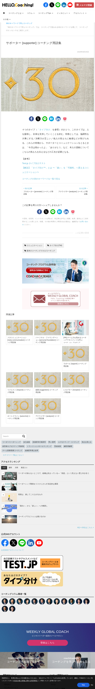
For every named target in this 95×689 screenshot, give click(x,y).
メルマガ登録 (84, 5)
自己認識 (26, 442)
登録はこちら (47, 642)
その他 (6, 19)
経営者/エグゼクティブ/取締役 (13, 446)
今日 (4, 468)
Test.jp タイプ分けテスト (34, 163)
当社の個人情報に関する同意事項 (26, 681)
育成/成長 (57, 446)
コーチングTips (45, 13)
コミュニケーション (33, 245)
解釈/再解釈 (68, 446)
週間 (10, 468)
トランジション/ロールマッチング (39, 446)
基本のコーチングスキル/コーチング (39, 251)
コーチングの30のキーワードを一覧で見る (41, 179)
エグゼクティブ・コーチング (68, 442)
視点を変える (86, 442)
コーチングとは (16, 13)
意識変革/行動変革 (39, 442)
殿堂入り (24, 468)
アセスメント (79, 13)
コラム (31, 13)
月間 (16, 468)
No (92, 685)
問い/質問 (51, 442)
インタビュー (63, 13)
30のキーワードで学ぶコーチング (19, 23)
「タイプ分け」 (44, 129)
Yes (83, 685)
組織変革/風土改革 (31, 450)
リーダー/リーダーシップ (11, 442)
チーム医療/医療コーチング (12, 450)
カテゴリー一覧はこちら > (13, 455)
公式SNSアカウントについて (12, 550)
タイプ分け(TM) (54, 245)
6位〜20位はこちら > (85, 527)
